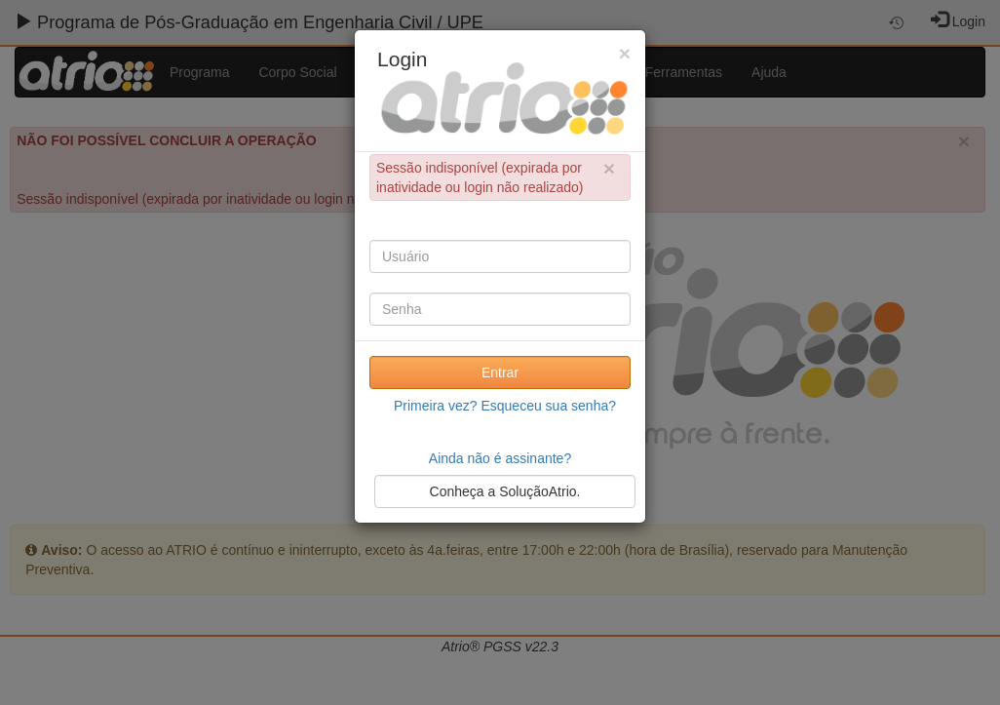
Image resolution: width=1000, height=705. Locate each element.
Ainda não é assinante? (500, 458)
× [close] (609, 168)
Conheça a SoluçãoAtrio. (505, 491)
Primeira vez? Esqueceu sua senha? (505, 405)
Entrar (500, 372)
